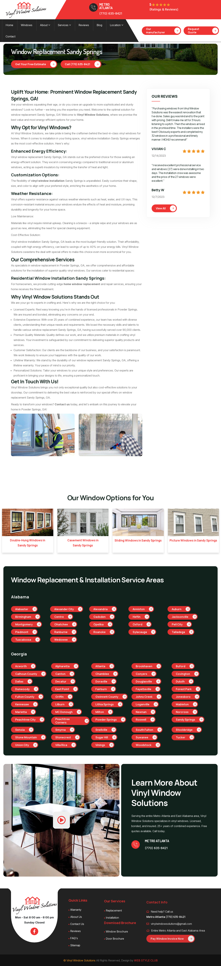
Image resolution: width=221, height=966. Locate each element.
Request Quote (203, 30)
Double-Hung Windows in (27, 543)
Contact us (62, 404)
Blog (99, 25)
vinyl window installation (47, 180)
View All (166, 208)
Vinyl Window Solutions (93, 114)
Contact (10, 36)
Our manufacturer (163, 30)
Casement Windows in (82, 543)
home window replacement (82, 283)
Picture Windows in (193, 540)
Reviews (83, 25)
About (45, 25)
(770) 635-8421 (110, 13)
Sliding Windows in (138, 540)
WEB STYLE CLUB (146, 960)
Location (116, 25)
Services (64, 25)
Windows (26, 25)
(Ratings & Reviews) (163, 9)
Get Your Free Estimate (35, 64)
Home (9, 25)
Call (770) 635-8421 (83, 64)
